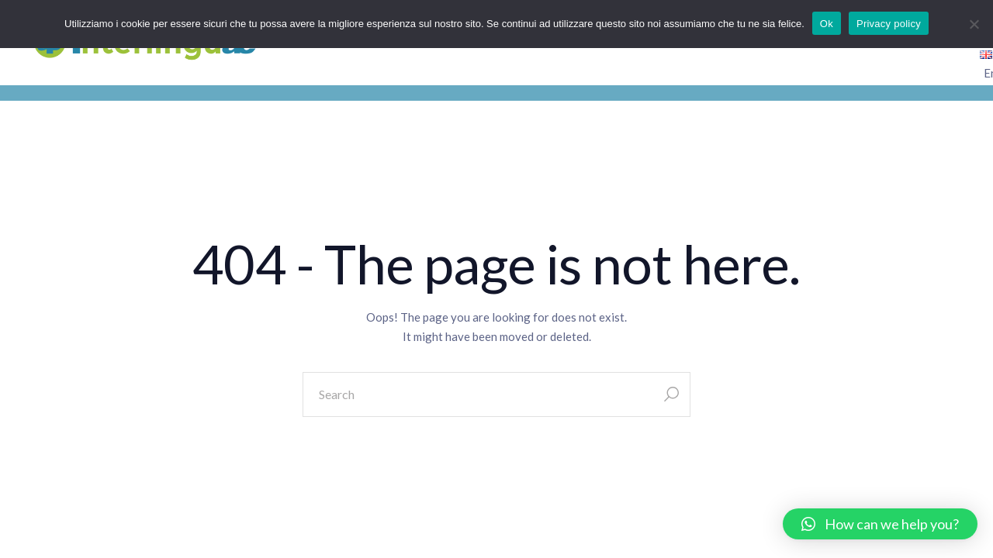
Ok (826, 23)
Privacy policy (888, 23)
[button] (880, 523)
